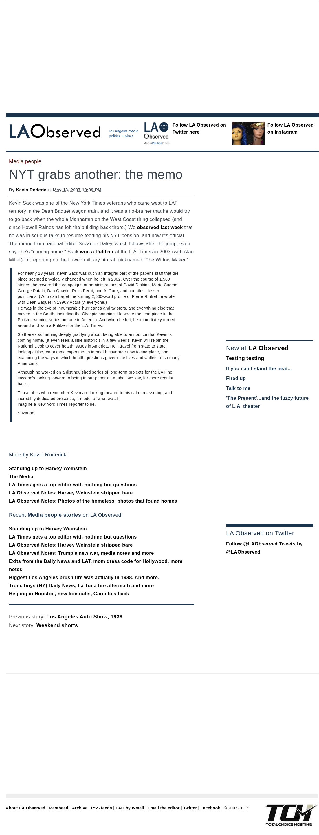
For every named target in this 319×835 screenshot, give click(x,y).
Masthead (58, 808)
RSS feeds (101, 808)
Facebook (210, 808)
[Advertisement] (54, 55)
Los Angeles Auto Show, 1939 (84, 617)
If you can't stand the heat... (259, 368)
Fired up (236, 378)
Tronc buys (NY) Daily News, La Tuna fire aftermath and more (81, 585)
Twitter (190, 808)
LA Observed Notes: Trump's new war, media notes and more (81, 553)
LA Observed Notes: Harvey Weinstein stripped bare (71, 493)
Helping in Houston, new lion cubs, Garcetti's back (69, 593)
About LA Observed (25, 808)
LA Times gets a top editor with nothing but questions (73, 484)
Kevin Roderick (32, 189)
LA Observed (268, 348)
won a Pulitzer (96, 251)
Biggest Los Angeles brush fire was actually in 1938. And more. (84, 577)
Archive (80, 808)
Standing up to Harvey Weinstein (48, 468)
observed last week (160, 227)
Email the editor (163, 808)
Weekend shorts (57, 625)
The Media (21, 476)
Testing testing (245, 358)
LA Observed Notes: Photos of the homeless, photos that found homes (93, 501)
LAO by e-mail (130, 808)
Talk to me (238, 388)
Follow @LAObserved (252, 544)
